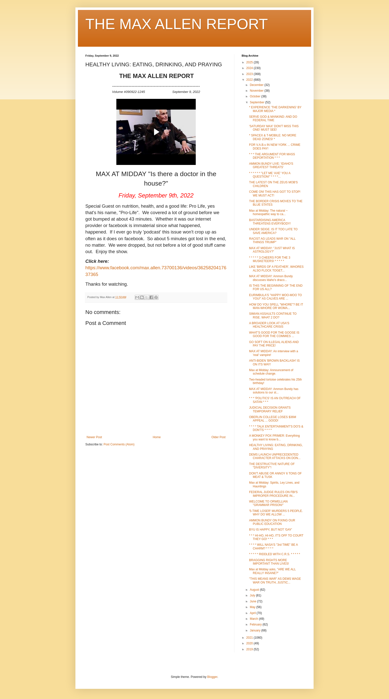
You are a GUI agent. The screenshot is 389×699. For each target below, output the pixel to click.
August (255, 589)
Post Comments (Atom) (118, 444)
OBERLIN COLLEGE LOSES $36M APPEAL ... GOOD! (272, 418)
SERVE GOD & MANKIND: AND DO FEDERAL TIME (273, 118)
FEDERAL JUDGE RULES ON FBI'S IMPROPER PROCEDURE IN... (273, 493)
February (256, 624)
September (257, 102)
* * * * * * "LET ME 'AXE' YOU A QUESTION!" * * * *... (269, 174)
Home (157, 437)
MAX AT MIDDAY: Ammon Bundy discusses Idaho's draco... (271, 277)
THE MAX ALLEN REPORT (176, 24)
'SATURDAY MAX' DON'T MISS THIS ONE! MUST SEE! (274, 127)
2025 (250, 62)
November (257, 90)
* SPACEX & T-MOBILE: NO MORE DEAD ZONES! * (272, 137)
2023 (250, 74)
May (253, 607)
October (255, 96)
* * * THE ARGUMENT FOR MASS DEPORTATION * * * (272, 156)
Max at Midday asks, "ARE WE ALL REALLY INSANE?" (272, 571)
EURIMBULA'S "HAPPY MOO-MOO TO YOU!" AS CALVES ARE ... (275, 296)
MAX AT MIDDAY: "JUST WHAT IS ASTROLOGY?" (272, 249)
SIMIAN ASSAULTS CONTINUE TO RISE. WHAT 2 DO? (272, 315)
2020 (250, 643)
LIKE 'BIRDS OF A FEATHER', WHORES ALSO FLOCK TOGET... (276, 268)
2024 (250, 68)
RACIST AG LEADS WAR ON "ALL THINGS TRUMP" (272, 240)
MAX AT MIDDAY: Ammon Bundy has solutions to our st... (273, 390)
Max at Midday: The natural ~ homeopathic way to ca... (268, 212)
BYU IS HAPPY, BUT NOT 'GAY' (270, 529)
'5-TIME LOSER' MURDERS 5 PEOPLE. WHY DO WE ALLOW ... (276, 512)
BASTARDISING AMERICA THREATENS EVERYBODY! (270, 221)
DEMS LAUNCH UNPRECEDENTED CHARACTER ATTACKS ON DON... (274, 456)
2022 (250, 79)
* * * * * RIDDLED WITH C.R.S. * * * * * (274, 554)
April (253, 613)
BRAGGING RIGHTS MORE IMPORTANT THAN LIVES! (269, 561)
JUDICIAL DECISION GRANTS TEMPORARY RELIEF (270, 409)
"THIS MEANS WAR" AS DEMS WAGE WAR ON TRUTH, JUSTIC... (275, 580)
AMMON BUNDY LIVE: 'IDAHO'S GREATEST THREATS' (271, 165)
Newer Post (94, 437)
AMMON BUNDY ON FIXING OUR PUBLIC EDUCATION (272, 522)
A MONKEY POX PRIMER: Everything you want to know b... (274, 437)
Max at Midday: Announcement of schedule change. (271, 371)
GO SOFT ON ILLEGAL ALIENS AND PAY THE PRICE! (274, 343)
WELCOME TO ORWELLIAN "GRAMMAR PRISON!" (268, 503)
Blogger (212, 677)
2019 (250, 649)
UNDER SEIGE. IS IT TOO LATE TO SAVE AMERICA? (273, 231)
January (255, 630)
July (253, 595)
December (257, 85)
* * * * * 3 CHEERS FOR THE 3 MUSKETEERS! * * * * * (269, 259)
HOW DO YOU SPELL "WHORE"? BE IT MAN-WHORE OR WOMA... (276, 306)
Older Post (218, 437)
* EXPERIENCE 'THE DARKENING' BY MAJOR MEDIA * (275, 109)
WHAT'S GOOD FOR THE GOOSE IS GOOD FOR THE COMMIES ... (274, 334)
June (253, 601)
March (254, 619)
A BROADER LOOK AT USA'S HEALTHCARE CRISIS (269, 324)
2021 (250, 637)
